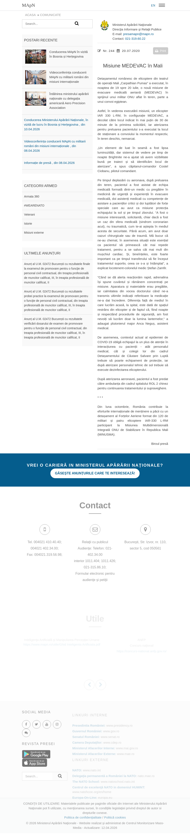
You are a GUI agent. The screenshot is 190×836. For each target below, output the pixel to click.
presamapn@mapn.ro (138, 34)
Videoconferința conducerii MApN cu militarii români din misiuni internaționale (69, 77)
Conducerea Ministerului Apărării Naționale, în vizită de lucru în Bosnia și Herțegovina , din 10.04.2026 (56, 124)
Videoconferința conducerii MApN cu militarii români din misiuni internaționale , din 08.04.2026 (55, 146)
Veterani (29, 214)
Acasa (30, 15)
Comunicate (50, 15)
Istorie (28, 223)
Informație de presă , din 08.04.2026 (49, 163)
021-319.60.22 (135, 38)
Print (160, 51)
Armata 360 (31, 196)
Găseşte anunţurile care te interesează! (95, 473)
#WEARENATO (34, 205)
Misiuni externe (34, 232)
